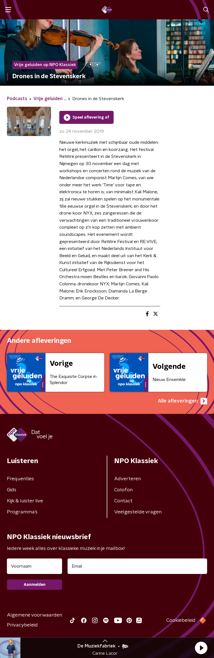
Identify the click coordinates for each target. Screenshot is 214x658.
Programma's (22, 512)
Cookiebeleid (181, 620)
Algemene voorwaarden (34, 615)
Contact (123, 500)
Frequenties (20, 478)
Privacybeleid (22, 625)
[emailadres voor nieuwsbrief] (137, 566)
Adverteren (127, 478)
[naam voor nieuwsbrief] (34, 566)
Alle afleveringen (182, 401)
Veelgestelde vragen (138, 512)
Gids (11, 489)
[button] (201, 648)
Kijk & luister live (25, 500)
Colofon (123, 489)
